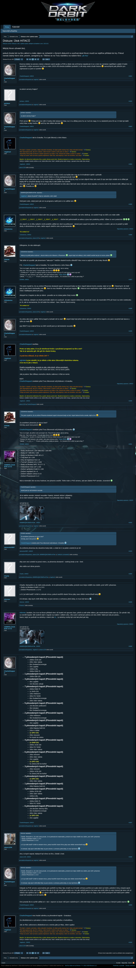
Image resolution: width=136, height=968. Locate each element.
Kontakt (118, 962)
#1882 (130, 101)
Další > (48, 59)
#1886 (130, 234)
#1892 (130, 522)
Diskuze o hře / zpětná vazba (20, 43)
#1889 (130, 331)
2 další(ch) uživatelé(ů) (63, 554)
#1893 (130, 551)
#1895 (130, 602)
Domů (130, 962)
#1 (55, 617)
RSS (133, 963)
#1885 (130, 204)
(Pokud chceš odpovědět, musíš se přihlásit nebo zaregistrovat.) (115, 953)
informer (7, 599)
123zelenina (8, 229)
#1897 (130, 822)
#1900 (130, 942)
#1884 (130, 164)
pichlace (7, 103)
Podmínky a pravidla (118, 965)
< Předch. (17, 59)
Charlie (6, 576)
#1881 (130, 76)
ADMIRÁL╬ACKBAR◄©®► (9, 466)
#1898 (130, 857)
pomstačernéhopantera (25, 79)
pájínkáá (23, 360)
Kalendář (16, 27)
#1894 (130, 573)
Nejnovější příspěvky (10, 31)
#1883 (130, 126)
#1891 (130, 444)
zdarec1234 (22, 167)
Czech (3, 962)
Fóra (7, 27)
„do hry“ (85, 56)
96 (35, 59)
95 (32, 59)
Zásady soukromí (130, 965)
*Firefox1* (22, 605)
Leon (41, 43)
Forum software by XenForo (16, 965)
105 (43, 59)
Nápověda (124, 962)
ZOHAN (6, 259)
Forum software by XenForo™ (48, 965)
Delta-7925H (62, 274)
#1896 (130, 646)
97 (38, 59)
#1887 (130, 279)
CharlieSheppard (9, 79)
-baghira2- (36, 79)
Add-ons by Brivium (81, 965)
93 (27, 59)
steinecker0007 (9, 547)
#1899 (130, 905)
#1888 (130, 308)
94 (30, 59)
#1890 (130, 401)
